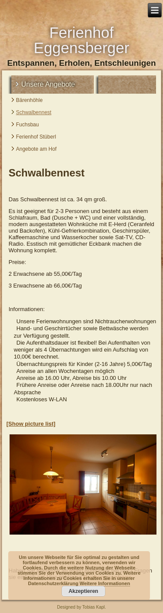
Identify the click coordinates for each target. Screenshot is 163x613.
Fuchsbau (27, 125)
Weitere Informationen (105, 583)
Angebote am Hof (36, 149)
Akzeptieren (83, 591)
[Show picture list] (31, 423)
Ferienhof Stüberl (36, 137)
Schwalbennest (33, 112)
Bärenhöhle (29, 100)
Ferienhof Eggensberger (82, 40)
